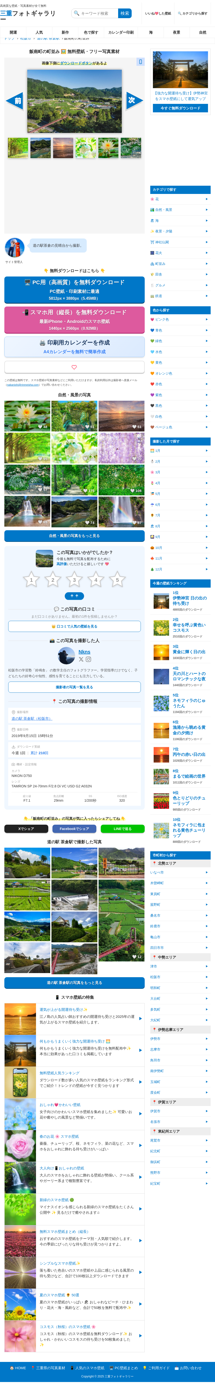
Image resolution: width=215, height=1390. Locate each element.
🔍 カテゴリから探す (193, 13)
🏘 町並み (157, 264)
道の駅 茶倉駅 (48, 38)
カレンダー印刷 (121, 32)
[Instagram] (88, 667)
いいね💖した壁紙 (158, 13)
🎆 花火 (156, 253)
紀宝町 (155, 1183)
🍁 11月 (156, 558)
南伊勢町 (157, 1071)
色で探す (91, 32)
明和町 (155, 988)
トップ (9, 38)
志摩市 (155, 1049)
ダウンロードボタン (76, 63)
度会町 (155, 1092)
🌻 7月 (155, 515)
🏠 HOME (18, 1376)
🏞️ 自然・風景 (161, 210)
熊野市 (155, 1173)
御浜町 (155, 1162)
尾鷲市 (155, 1140)
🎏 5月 (155, 494)
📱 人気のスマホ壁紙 (87, 1376)
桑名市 (155, 915)
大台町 (155, 998)
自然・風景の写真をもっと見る (74, 545)
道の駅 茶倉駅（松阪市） (32, 726)
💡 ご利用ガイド (156, 1376)
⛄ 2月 (155, 461)
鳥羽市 (155, 1060)
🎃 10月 (156, 548)
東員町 (155, 894)
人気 (39, 32)
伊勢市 (155, 1039)
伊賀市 (155, 1111)
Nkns (84, 659)
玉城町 (155, 1082)
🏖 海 (154, 221)
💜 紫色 (156, 395)
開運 (13, 32)
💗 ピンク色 (159, 319)
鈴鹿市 (155, 926)
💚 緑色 (156, 341)
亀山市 (155, 937)
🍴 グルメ (157, 285)
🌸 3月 (155, 472)
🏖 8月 (155, 526)
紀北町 (155, 1151)
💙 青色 (156, 330)
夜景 (176, 32)
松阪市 (25, 38)
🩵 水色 (156, 352)
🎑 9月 (155, 537)
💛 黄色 (156, 362)
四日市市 (157, 948)
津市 (153, 966)
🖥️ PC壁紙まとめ (123, 1376)
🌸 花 (154, 199)
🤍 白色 (156, 416)
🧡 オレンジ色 (161, 373)
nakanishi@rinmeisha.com (23, 393)
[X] (81, 667)
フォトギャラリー (28, 16)
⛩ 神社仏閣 (159, 242)
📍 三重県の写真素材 (48, 1376)
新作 (65, 32)
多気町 (155, 1009)
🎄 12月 (156, 569)
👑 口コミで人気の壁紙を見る (74, 634)
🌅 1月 (155, 451)
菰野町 (155, 904)
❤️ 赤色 (156, 384)
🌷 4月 (155, 483)
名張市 (155, 1122)
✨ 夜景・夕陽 (161, 231)
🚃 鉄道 (156, 296)
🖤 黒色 (156, 405)
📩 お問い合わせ (188, 1376)
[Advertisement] (74, 196)
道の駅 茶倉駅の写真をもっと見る (74, 991)
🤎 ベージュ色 (161, 427)
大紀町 (155, 1020)
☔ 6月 (155, 505)
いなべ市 (157, 872)
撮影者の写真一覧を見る (74, 695)
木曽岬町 (157, 883)
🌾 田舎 (156, 274)
